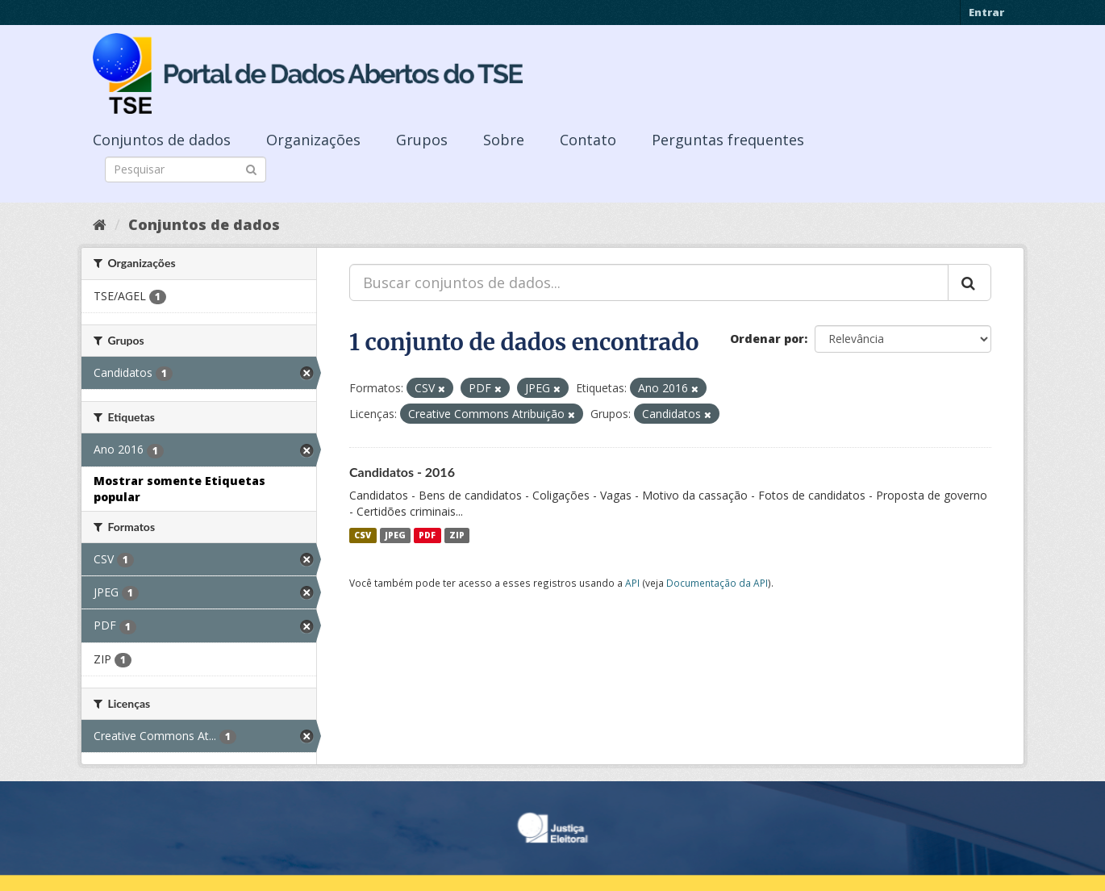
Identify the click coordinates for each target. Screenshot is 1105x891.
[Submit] (251, 168)
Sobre (503, 139)
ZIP (457, 535)
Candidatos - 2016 (402, 471)
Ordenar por (767, 338)
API (632, 582)
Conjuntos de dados (162, 139)
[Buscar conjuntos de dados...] (649, 282)
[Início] (99, 224)
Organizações (313, 139)
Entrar (986, 12)
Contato (588, 139)
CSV (362, 535)
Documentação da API (717, 582)
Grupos (422, 139)
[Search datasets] (185, 169)
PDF (427, 535)
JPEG (395, 535)
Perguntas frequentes (728, 139)
